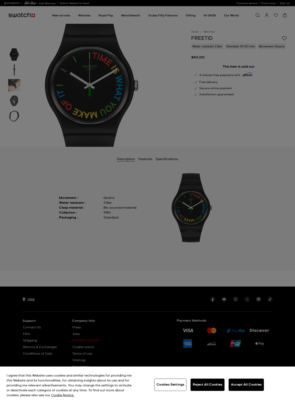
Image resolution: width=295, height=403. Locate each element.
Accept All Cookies (246, 384)
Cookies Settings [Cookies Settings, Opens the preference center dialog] (170, 384)
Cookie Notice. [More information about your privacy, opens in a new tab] (62, 395)
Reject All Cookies (207, 384)
